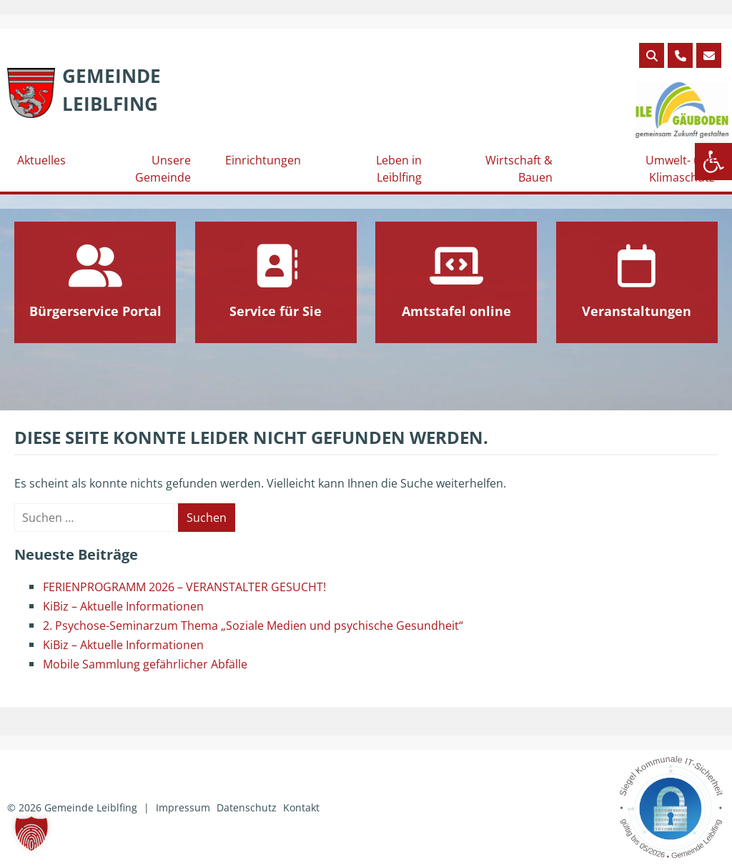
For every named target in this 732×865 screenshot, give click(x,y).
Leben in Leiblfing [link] (399, 168)
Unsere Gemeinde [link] (163, 168)
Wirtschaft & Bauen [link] (519, 168)
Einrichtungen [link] (263, 160)
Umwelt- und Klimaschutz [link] (680, 168)
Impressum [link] (183, 807)
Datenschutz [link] (247, 807)
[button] (31, 833)
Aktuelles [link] (41, 160)
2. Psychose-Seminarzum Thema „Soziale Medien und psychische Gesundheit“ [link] (253, 625)
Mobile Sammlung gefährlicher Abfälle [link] (145, 664)
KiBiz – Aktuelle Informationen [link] (123, 606)
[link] (84, 90)
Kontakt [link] (301, 807)
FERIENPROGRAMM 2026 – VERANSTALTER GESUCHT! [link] (184, 587)
